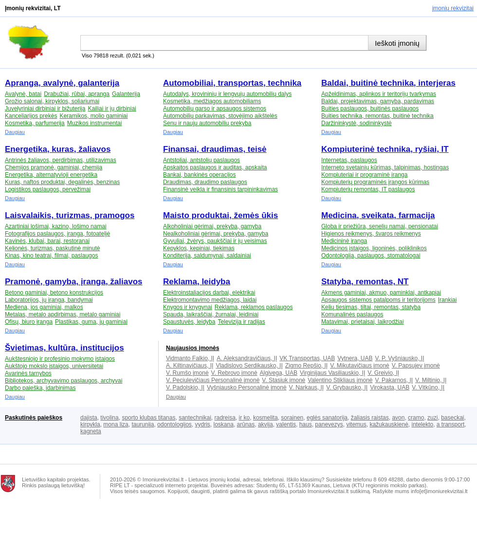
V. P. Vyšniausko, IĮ (399, 358)
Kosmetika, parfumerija (35, 123)
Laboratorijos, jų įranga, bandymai (49, 299)
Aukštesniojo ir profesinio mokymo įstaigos (60, 358)
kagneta (90, 431)
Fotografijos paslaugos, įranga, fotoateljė (57, 233)
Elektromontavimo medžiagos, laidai (210, 299)
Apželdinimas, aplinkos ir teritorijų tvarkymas (378, 94)
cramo (416, 417)
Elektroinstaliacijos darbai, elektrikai (209, 292)
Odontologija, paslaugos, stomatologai (370, 255)
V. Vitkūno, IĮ (428, 387)
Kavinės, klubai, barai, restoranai (47, 241)
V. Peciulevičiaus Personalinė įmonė (212, 380)
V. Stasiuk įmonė (283, 380)
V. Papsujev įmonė (416, 365)
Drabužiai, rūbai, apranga (77, 94)
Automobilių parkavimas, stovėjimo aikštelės (220, 115)
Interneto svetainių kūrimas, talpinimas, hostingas (385, 167)
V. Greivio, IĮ (383, 372)
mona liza (115, 424)
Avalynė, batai (23, 94)
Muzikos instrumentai (94, 123)
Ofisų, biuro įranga (29, 321)
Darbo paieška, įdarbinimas (40, 388)
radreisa (225, 417)
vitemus (356, 424)
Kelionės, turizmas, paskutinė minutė (52, 248)
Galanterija (126, 94)
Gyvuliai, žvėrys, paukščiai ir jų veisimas (215, 241)
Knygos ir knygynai (187, 307)
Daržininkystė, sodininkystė (356, 123)
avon (398, 417)
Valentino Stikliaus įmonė (340, 380)
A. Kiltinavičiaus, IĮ (189, 365)
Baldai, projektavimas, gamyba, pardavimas (377, 101)
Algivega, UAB (278, 372)
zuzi (432, 417)
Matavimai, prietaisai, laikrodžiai (362, 321)
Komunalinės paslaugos (352, 314)
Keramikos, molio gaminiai (93, 115)
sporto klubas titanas (148, 417)
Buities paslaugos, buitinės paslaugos (370, 108)
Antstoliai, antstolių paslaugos (201, 160)
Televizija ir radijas (241, 321)
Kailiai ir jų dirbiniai (112, 108)
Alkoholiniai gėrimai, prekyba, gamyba (212, 226)
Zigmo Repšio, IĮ (306, 365)
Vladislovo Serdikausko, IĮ (249, 365)
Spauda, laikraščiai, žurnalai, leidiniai (210, 314)
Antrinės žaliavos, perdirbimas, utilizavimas (60, 160)
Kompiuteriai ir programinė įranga (364, 174)
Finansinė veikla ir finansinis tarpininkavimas (220, 189)
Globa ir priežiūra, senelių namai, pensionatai (379, 226)
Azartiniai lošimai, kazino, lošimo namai (56, 226)
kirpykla (90, 424)
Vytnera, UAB (354, 358)
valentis (286, 424)
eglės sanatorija (327, 417)
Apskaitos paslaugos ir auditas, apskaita (215, 167)
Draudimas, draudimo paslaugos (205, 182)
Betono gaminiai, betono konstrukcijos (54, 292)
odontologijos (174, 424)
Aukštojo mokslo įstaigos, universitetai (54, 366)
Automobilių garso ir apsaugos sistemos (214, 108)
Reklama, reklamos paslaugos (254, 307)
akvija (265, 424)
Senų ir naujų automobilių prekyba (207, 123)
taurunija (142, 424)
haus (305, 424)
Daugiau (15, 132)
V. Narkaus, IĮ (306, 387)
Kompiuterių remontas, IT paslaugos (368, 189)
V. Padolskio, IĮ (185, 387)
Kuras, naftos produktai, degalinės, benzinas (62, 182)
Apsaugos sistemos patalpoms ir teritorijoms (378, 299)
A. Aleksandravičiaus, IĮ (247, 358)
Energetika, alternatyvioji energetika (51, 174)
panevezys (329, 424)
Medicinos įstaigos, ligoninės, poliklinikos (374, 248)
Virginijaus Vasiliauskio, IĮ (332, 372)
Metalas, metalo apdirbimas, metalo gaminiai (62, 314)
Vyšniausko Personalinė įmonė (247, 387)
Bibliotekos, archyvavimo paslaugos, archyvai (63, 380)
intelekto (422, 424)
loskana (224, 424)
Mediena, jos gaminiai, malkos (44, 307)
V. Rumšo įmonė (187, 372)
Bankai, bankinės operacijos (199, 174)
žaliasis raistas (370, 417)
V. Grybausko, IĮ (346, 387)
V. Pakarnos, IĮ (394, 380)
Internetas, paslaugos (349, 160)
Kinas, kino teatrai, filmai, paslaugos (51, 255)
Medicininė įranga (344, 241)
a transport (450, 424)
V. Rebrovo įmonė (234, 372)
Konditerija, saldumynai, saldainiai (207, 255)
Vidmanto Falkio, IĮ (190, 358)
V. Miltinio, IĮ (430, 380)
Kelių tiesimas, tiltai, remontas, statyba (371, 307)
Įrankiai (447, 299)
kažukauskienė (388, 424)
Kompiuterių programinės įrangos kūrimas (375, 182)
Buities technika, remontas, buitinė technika (377, 115)
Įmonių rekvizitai (453, 8)
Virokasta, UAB (389, 387)
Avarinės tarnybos (28, 373)
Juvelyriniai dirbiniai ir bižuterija (45, 108)
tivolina (109, 417)
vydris (202, 424)
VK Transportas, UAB (307, 358)
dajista (88, 417)
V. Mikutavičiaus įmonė (359, 365)
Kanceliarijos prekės (31, 115)
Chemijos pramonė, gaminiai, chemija (53, 167)
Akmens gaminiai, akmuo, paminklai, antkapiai (381, 292)
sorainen (292, 417)
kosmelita (265, 417)
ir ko (244, 417)
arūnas (246, 424)
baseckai (452, 417)
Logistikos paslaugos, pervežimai (48, 189)
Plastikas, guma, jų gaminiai (91, 321)
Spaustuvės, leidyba (189, 321)
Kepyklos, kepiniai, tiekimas (199, 248)
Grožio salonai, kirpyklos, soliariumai (52, 101)
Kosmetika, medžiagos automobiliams (212, 101)
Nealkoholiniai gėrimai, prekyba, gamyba (215, 233)
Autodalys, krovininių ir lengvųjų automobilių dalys (227, 94)
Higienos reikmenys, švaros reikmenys (371, 233)
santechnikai (195, 417)
